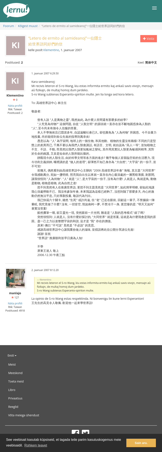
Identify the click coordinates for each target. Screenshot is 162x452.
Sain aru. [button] (141, 443)
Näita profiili (15, 105)
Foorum (8, 26)
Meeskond (15, 373)
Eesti (12, 355)
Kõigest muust (28, 26)
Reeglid (13, 407)
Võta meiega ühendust (23, 415)
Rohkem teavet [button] (35, 445)
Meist (12, 364)
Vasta (148, 39)
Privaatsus (15, 398)
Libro (11, 390)
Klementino (51, 50)
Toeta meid (16, 381)
